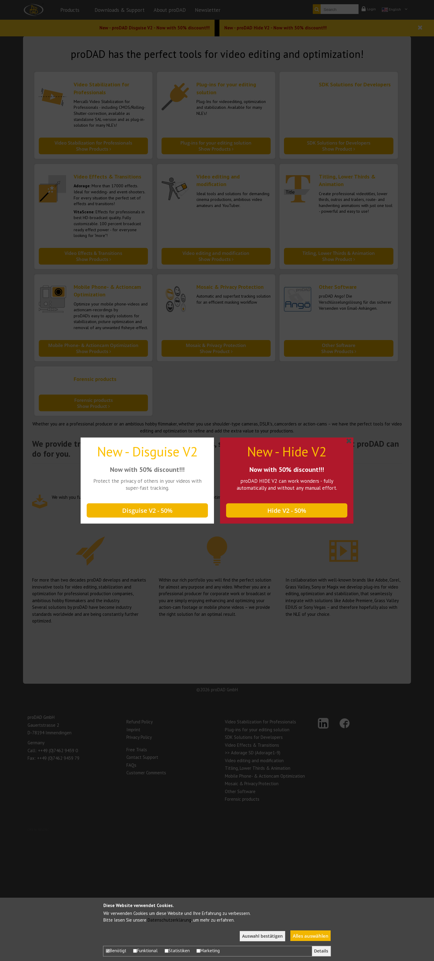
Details (321, 951)
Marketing (208, 950)
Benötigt (116, 950)
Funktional (145, 950)
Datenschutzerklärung (169, 920)
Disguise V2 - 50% (147, 510)
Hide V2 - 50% (286, 510)
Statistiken (177, 950)
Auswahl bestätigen (262, 936)
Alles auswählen (311, 936)
